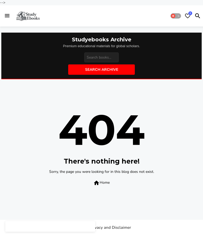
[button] (175, 16)
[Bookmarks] (188, 15)
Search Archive (101, 69)
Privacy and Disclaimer (110, 227)
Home (101, 183)
